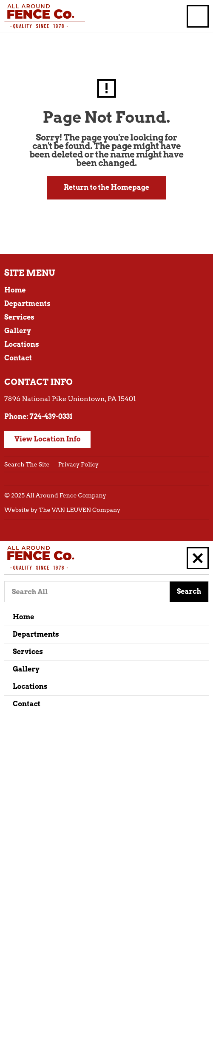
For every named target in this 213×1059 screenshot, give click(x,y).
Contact (18, 358)
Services (19, 317)
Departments (27, 304)
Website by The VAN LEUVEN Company (62, 509)
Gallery (17, 331)
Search (189, 591)
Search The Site (27, 464)
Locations (21, 344)
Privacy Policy (78, 464)
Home (15, 290)
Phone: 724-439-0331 (38, 417)
